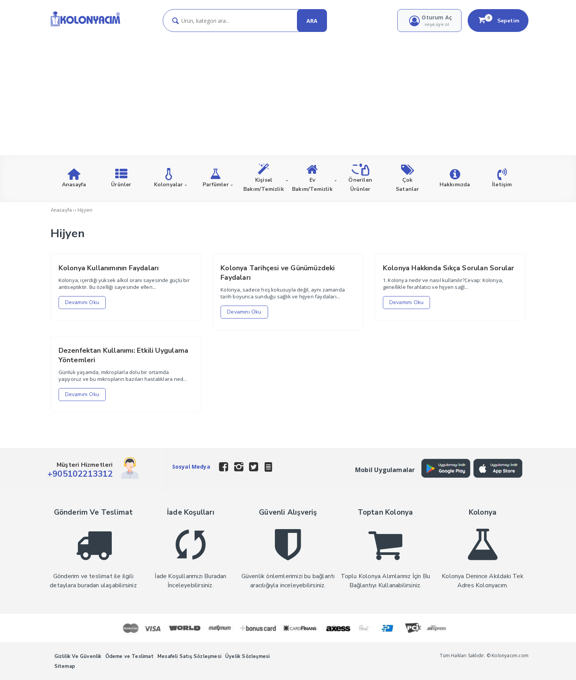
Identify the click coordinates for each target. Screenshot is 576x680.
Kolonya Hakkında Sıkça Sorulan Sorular (448, 268)
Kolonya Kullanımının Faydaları (109, 268)
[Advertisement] (288, 89)
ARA (311, 20)
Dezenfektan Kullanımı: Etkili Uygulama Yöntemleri (124, 355)
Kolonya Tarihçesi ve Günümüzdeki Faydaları (278, 272)
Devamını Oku (82, 302)
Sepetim (498, 20)
